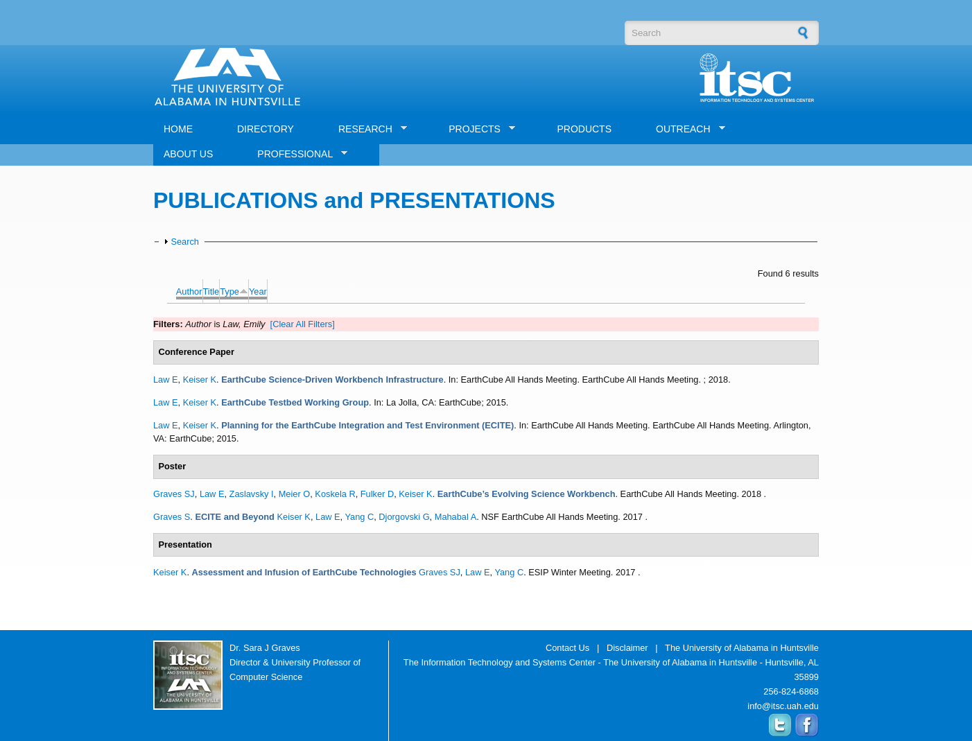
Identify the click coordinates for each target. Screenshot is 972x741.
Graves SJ (174, 494)
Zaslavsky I (251, 494)
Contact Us (567, 648)
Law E (165, 379)
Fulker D (377, 494)
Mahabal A (455, 517)
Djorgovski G (404, 517)
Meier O (295, 494)
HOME (178, 128)
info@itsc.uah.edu (783, 706)
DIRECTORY (265, 128)
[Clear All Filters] (302, 324)
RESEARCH (367, 129)
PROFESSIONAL (297, 154)
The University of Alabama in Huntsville (742, 648)
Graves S (171, 517)
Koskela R (335, 494)
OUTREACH (685, 129)
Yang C (359, 517)
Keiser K (199, 379)
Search (185, 241)
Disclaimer (627, 648)
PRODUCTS (584, 128)
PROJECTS (476, 129)
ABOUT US (188, 153)
